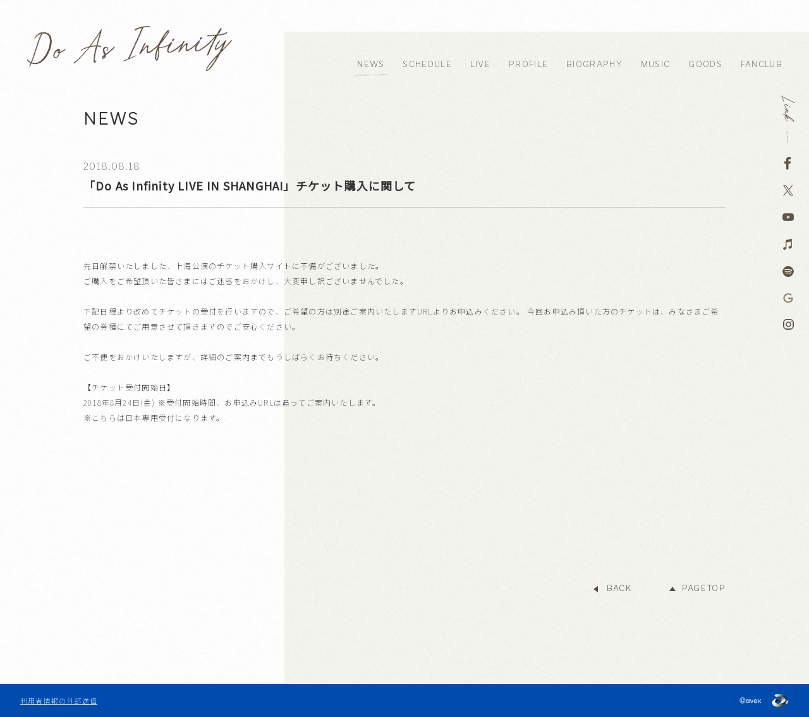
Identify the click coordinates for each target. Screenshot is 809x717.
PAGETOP (704, 588)
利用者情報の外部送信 (58, 700)
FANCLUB (761, 64)
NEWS (370, 64)
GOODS (705, 64)
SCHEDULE (427, 64)
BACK (619, 588)
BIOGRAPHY (594, 64)
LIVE (480, 64)
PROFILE (528, 64)
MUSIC (656, 64)
